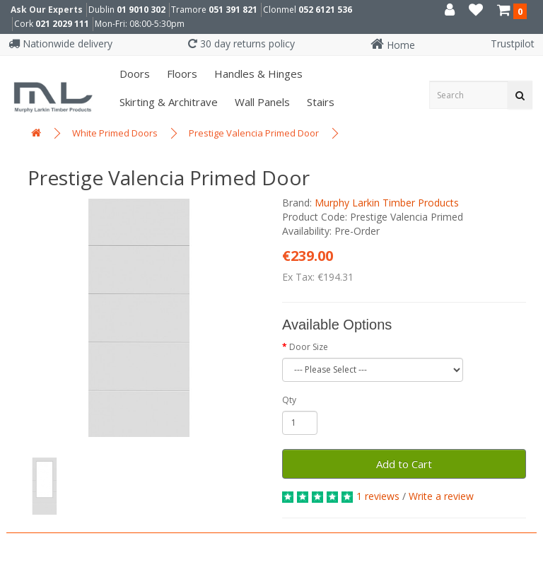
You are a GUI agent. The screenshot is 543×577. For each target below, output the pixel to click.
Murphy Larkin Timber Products (387, 202)
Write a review (441, 496)
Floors (180, 73)
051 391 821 (233, 10)
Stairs (319, 102)
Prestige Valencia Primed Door (254, 133)
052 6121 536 (325, 10)
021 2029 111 (62, 24)
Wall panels (261, 102)
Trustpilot (513, 43)
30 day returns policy (241, 43)
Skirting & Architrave (167, 102)
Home (392, 45)
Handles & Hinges (257, 73)
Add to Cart (404, 464)
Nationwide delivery (60, 43)
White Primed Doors (115, 133)
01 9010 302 (141, 10)
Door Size (308, 347)
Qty (289, 400)
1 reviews (377, 496)
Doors (133, 73)
